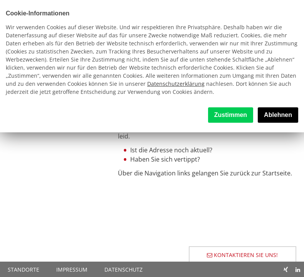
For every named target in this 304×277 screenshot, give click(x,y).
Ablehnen (278, 115)
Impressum (71, 269)
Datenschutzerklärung (176, 83)
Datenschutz (123, 269)
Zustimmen (230, 115)
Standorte (23, 269)
